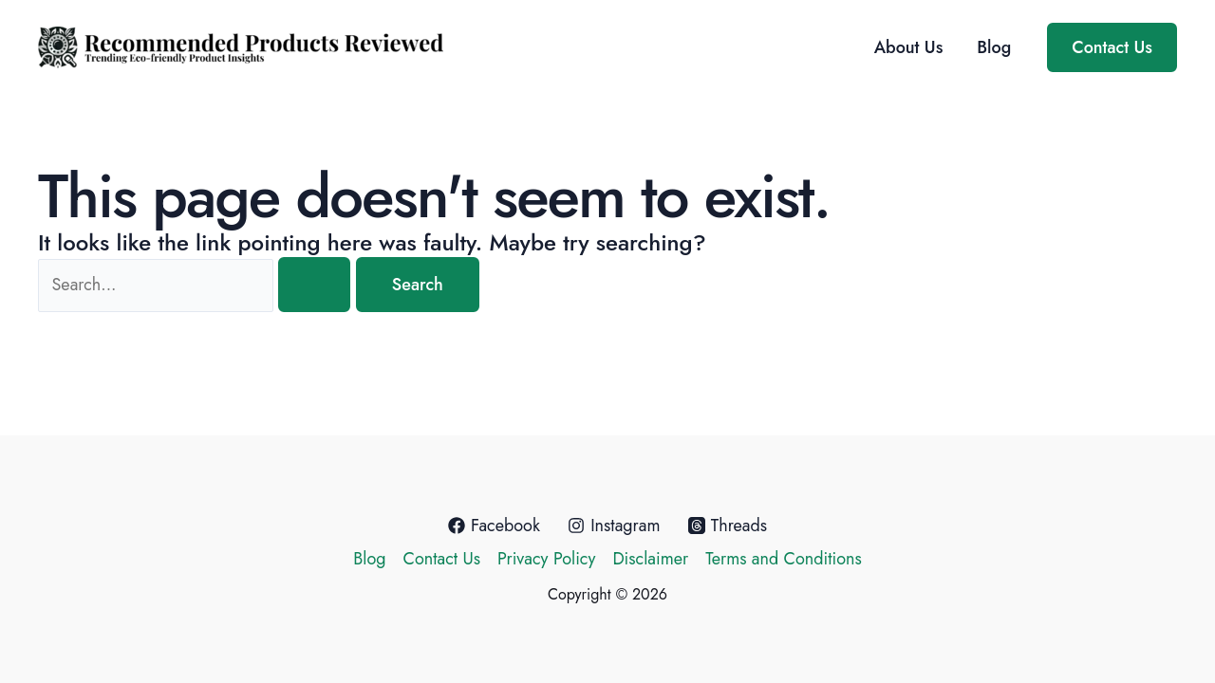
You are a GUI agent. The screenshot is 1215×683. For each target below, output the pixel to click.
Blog (994, 47)
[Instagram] (614, 525)
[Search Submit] (314, 284)
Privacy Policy (546, 558)
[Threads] (728, 525)
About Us (909, 47)
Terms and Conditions (783, 558)
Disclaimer (650, 558)
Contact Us (441, 558)
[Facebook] (494, 525)
